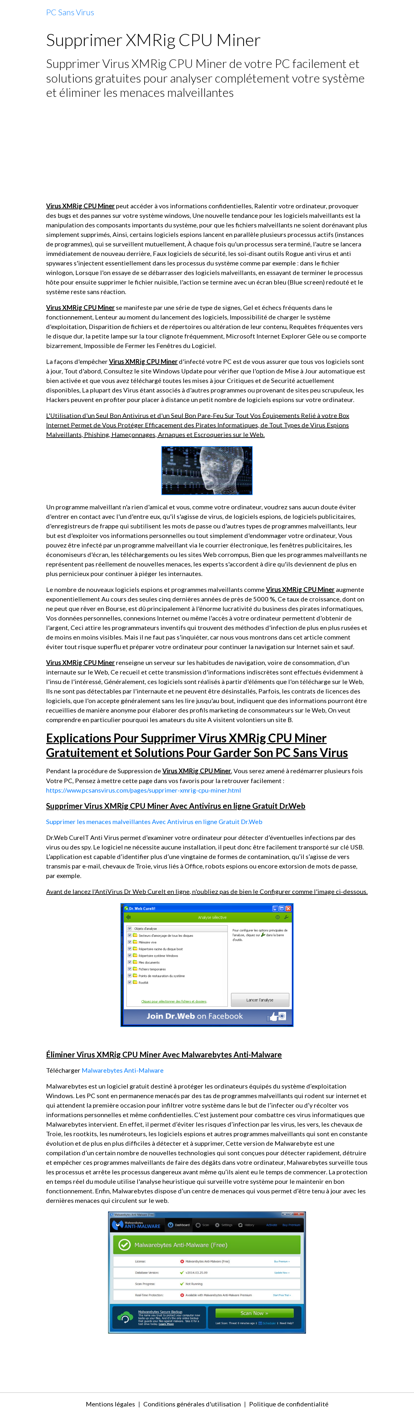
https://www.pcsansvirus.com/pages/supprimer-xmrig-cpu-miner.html (143, 790)
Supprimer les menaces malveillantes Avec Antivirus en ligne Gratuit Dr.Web (154, 821)
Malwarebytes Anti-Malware (123, 1070)
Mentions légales (110, 1404)
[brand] (70, 12)
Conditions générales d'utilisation (192, 1404)
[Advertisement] (207, 150)
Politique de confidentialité (289, 1404)
